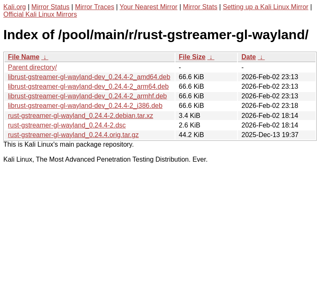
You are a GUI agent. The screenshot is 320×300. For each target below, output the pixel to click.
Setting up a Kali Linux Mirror (265, 6)
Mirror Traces (94, 6)
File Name (24, 56)
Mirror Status (50, 6)
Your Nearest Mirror (149, 6)
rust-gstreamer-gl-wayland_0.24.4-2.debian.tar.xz (80, 115)
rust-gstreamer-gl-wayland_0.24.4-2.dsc (67, 125)
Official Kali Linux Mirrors (40, 14)
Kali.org (14, 6)
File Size (192, 56)
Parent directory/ (32, 67)
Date (248, 56)
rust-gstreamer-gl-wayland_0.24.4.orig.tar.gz (73, 134)
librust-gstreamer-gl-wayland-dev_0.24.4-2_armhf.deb (87, 96)
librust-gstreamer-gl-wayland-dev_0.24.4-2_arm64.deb (88, 86)
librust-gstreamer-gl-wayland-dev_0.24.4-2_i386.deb (85, 105)
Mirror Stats (200, 6)
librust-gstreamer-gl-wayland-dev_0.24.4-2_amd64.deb (89, 76)
